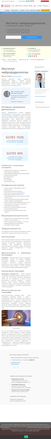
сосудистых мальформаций (17, 193)
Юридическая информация (16, 399)
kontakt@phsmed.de (11, 51)
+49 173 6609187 (22, 1)
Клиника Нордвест (12, 59)
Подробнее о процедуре (17, 101)
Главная (4, 59)
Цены (34, 5)
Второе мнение (33, 10)
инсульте (6, 212)
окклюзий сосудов (16, 85)
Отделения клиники (24, 59)
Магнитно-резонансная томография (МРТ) (13, 295)
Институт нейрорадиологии (37, 59)
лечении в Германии (7, 115)
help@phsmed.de (35, 51)
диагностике (16, 114)
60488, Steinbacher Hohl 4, (24, 357)
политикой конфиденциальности (18, 427)
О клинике (7, 10)
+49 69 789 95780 (15, 360)
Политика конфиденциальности (18, 400)
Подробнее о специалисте (40, 96)
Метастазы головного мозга (42, 107)
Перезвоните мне (32, 37)
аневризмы (19, 191)
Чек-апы (27, 10)
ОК (26, 436)
